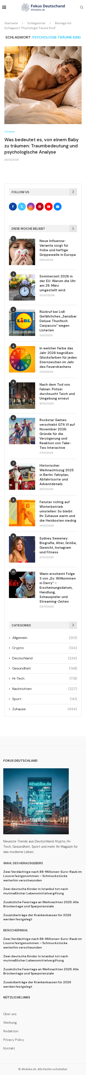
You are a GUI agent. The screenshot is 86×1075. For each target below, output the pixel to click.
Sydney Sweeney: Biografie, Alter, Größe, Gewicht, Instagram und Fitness (58, 545)
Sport (44, 699)
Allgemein (44, 637)
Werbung (10, 1022)
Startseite (11, 23)
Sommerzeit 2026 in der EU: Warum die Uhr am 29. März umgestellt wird (58, 283)
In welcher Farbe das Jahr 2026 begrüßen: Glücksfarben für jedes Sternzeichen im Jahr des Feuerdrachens (58, 357)
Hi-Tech (44, 678)
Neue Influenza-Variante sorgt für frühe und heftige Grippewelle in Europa (58, 248)
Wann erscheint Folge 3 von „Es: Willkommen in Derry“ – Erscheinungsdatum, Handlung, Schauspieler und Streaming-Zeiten (58, 588)
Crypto (44, 648)
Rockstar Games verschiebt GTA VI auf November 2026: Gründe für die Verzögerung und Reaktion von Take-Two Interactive (57, 434)
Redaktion (10, 1031)
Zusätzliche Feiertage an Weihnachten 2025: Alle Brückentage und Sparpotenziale (41, 904)
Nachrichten (44, 688)
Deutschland (44, 658)
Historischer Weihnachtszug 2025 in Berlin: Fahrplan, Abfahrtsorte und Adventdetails (57, 474)
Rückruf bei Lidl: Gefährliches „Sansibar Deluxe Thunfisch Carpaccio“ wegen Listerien (58, 321)
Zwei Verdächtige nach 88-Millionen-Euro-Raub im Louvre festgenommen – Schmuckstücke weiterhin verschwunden (42, 876)
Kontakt (9, 1048)
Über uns (10, 1014)
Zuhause (44, 709)
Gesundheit (44, 668)
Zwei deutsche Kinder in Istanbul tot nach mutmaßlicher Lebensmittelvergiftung (35, 891)
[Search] (81, 8)
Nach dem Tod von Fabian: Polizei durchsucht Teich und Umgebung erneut (57, 391)
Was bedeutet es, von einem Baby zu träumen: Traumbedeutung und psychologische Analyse (41, 146)
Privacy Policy (13, 1040)
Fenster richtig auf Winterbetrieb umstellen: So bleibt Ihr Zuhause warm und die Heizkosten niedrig (58, 511)
